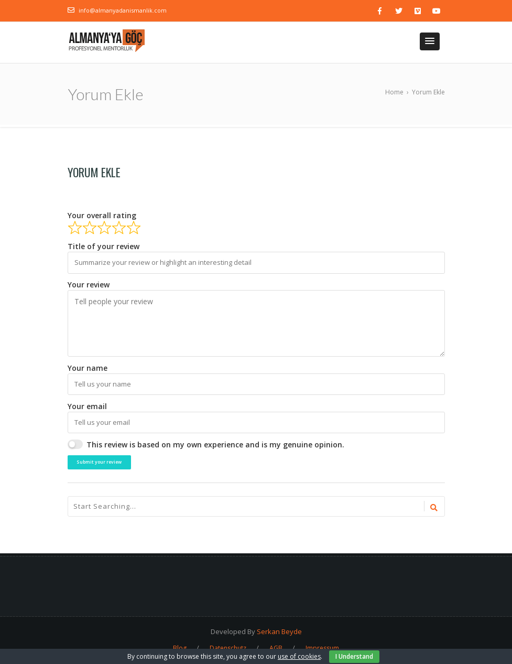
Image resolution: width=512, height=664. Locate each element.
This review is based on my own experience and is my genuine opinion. (215, 444)
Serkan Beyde (279, 631)
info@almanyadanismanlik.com (123, 10)
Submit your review (99, 462)
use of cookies (299, 656)
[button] (430, 41)
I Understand (354, 656)
